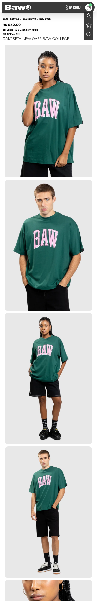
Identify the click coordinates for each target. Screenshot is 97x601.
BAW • (6, 19)
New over (45, 19)
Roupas (14, 19)
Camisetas (29, 19)
